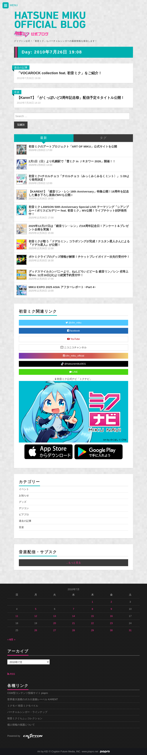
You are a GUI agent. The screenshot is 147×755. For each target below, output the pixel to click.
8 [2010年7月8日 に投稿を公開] (92, 609)
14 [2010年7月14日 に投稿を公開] (73, 616)
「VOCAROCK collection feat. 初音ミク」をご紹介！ (59, 73)
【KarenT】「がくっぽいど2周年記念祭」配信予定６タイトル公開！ (70, 98)
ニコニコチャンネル (73, 347)
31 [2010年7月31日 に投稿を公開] (130, 630)
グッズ (22, 502)
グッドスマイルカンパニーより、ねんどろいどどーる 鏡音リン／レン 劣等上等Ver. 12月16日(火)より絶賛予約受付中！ (78, 273)
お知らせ (24, 495)
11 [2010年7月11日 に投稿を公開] (16, 616)
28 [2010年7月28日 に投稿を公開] (73, 630)
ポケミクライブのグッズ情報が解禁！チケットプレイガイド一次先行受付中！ (79, 256)
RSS (11, 674)
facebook (73, 330)
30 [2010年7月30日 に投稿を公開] (111, 630)
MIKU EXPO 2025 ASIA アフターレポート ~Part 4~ (62, 287)
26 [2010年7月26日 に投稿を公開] (35, 630)
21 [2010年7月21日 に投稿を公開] (73, 623)
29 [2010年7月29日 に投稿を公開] (92, 630)
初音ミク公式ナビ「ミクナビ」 (73, 379)
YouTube (73, 339)
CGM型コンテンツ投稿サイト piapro (27, 693)
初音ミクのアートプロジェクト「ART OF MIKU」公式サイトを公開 (73, 146)
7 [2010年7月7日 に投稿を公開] (73, 609)
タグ (103, 138)
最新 (43, 138)
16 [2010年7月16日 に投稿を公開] (111, 616)
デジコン (24, 508)
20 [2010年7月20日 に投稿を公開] (54, 623)
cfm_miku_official (73, 355)
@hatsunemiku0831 (73, 363)
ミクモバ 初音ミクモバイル (22, 705)
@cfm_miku (73, 322)
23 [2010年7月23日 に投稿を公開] (111, 623)
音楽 (16, 92)
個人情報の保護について (21, 724)
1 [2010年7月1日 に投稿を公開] (92, 602)
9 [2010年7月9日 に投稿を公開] (111, 609)
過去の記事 (21, 67)
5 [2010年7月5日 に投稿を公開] (35, 609)
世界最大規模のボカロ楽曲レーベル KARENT (32, 699)
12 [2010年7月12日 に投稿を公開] (35, 616)
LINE (73, 372)
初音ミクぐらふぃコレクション (24, 718)
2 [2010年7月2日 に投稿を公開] (111, 602)
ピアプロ (24, 514)
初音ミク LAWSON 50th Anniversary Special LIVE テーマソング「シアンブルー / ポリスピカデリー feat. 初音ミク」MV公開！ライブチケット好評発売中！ (79, 210)
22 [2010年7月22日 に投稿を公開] (92, 623)
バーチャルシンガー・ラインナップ (27, 712)
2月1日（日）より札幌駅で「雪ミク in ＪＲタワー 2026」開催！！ (72, 161)
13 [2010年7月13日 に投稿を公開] (54, 616)
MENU (10, 5)
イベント (24, 489)
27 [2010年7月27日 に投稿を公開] (54, 630)
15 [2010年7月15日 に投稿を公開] (92, 616)
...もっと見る (73, 562)
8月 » (12, 639)
